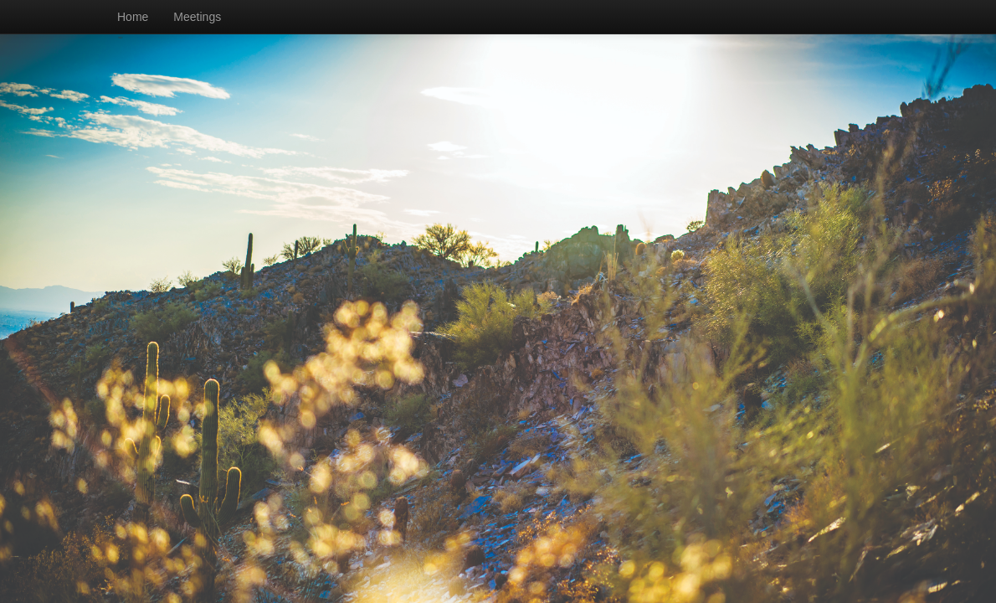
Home (132, 16)
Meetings (197, 16)
